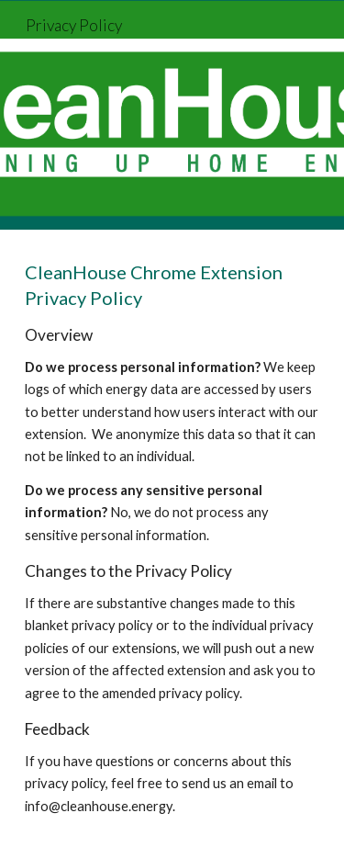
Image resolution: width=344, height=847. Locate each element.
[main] (172, 538)
